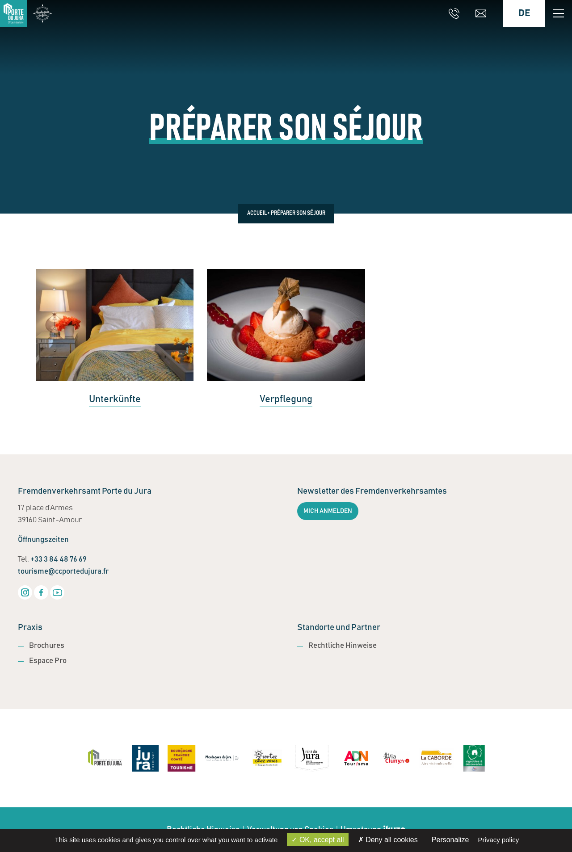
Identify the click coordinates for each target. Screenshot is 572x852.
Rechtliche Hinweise (342, 646)
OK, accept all (317, 840)
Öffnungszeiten (43, 540)
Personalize (450, 840)
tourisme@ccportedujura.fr (63, 571)
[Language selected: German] (519, 13)
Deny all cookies (388, 840)
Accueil (257, 213)
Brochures (46, 646)
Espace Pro (48, 661)
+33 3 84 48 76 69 (58, 559)
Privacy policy (498, 840)
